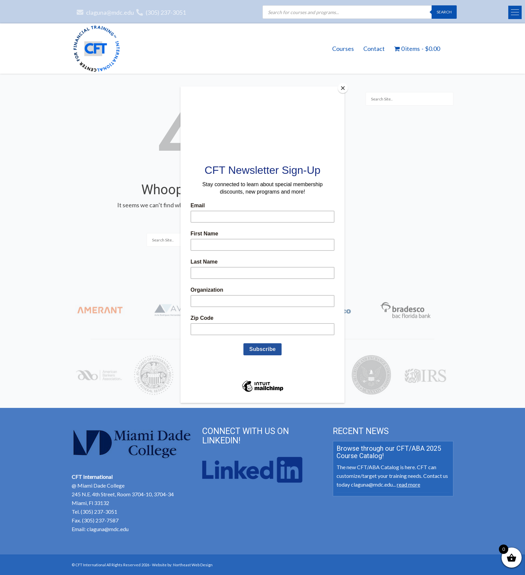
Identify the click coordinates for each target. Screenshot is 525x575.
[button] (515, 12)
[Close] (343, 88)
